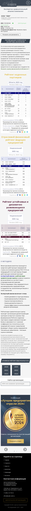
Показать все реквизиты (11, 34)
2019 (6, 367)
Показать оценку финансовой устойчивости (15, 69)
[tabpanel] (15, 420)
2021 (6, 370)
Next (25, 448)
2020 (16, 367)
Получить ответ (15, 441)
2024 (16, 374)
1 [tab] (14, 451)
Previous (6, 448)
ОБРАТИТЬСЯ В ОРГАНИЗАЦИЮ (15, 500)
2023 (6, 374)
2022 (16, 370)
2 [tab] (16, 451)
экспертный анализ (7, 276)
